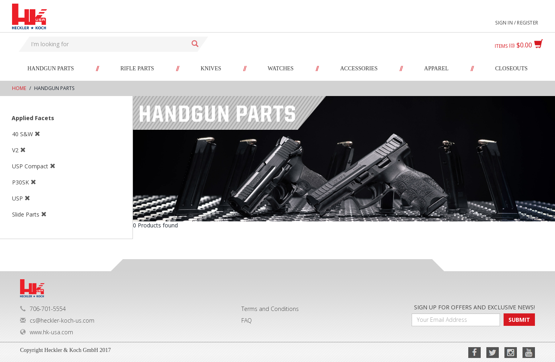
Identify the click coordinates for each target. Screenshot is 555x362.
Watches (281, 68)
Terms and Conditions (270, 309)
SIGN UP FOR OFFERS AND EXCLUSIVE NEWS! (474, 307)
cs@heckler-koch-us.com (57, 320)
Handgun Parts (50, 68)
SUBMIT (519, 319)
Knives (210, 68)
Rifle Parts (137, 68)
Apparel (436, 68)
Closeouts (511, 68)
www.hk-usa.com (46, 332)
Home (19, 88)
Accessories (358, 68)
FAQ (246, 320)
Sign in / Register (516, 22)
